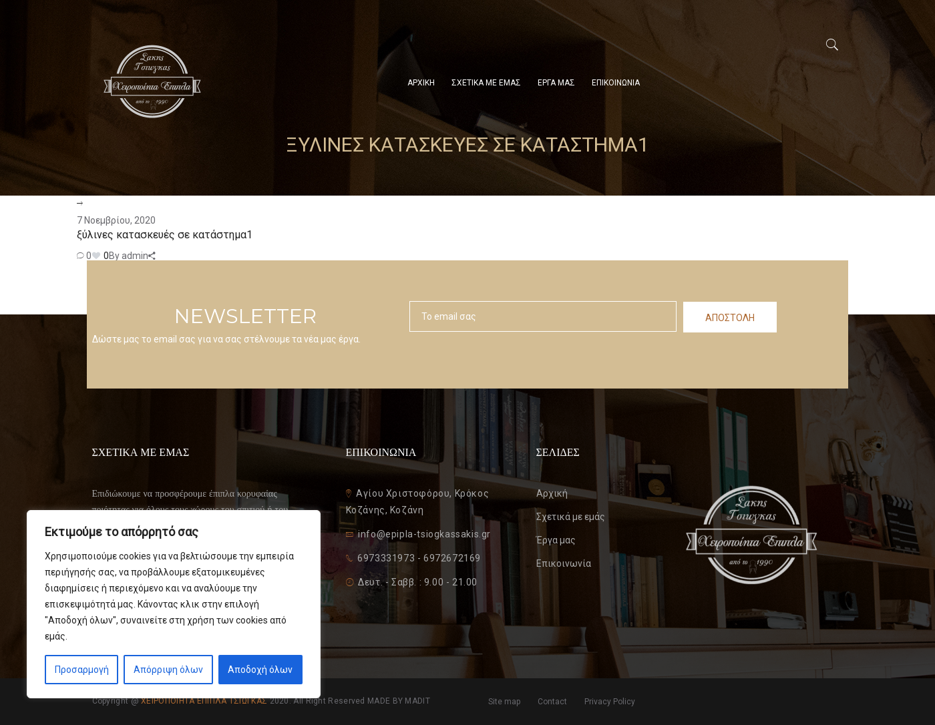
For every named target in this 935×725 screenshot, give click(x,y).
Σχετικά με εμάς (570, 516)
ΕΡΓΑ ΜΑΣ (556, 82)
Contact (552, 701)
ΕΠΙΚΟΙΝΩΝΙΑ (616, 82)
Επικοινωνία (563, 563)
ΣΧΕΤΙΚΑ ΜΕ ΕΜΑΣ (486, 82)
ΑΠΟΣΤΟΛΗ (730, 317)
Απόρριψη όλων (168, 669)
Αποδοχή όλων (260, 669)
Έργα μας (556, 540)
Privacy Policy (609, 701)
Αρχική (552, 493)
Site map (504, 701)
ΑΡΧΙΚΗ (421, 82)
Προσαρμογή (82, 669)
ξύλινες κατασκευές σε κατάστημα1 (164, 234)
